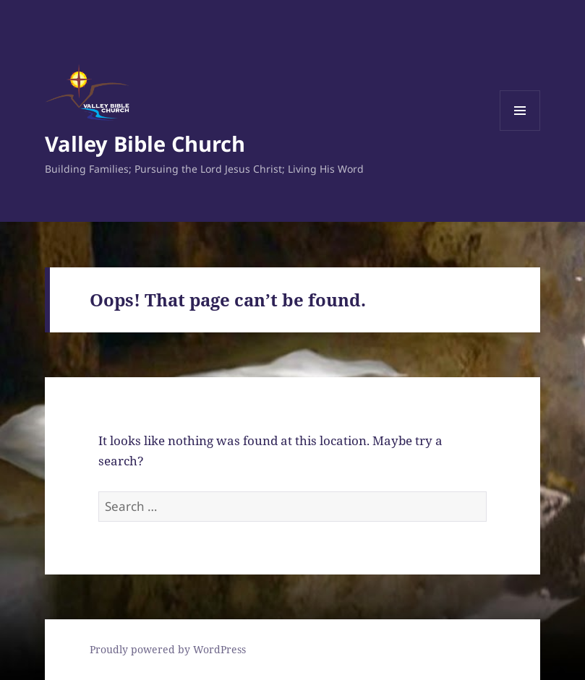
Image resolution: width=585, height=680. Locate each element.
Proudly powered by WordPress (168, 649)
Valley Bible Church (145, 143)
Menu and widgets (520, 130)
